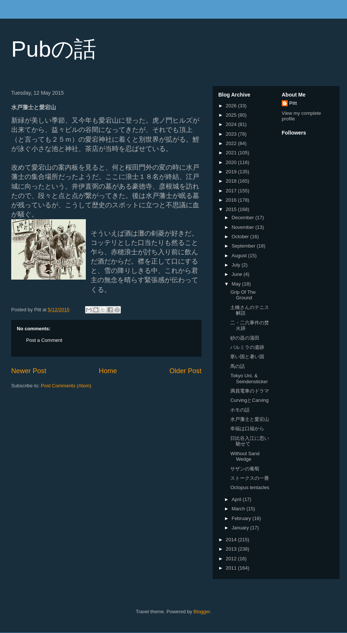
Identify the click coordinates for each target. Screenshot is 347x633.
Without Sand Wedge (244, 456)
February (242, 518)
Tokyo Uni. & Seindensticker (249, 378)
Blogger (202, 611)
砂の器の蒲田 (244, 338)
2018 (232, 181)
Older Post (185, 371)
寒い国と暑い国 (247, 356)
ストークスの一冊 (249, 478)
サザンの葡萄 (244, 469)
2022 (232, 143)
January (241, 527)
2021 (232, 152)
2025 (232, 115)
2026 (232, 105)
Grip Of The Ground (243, 295)
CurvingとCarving (249, 400)
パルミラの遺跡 (247, 347)
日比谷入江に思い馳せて (249, 441)
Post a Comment (44, 340)
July (237, 265)
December (244, 217)
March (239, 508)
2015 (232, 209)
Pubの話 (53, 49)
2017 (232, 190)
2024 (232, 124)
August (240, 255)
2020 (232, 162)
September (244, 246)
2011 (232, 568)
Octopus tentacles (249, 487)
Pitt (293, 103)
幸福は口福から (247, 428)
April (237, 499)
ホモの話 (240, 410)
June (238, 274)
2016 (232, 200)
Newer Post (28, 371)
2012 (232, 558)
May (237, 284)
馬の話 (237, 366)
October (241, 236)
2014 (232, 539)
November (244, 227)
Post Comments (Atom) (66, 385)
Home (108, 371)
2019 (232, 171)
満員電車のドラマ (249, 391)
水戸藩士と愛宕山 (249, 419)
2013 (232, 549)
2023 (232, 134)
